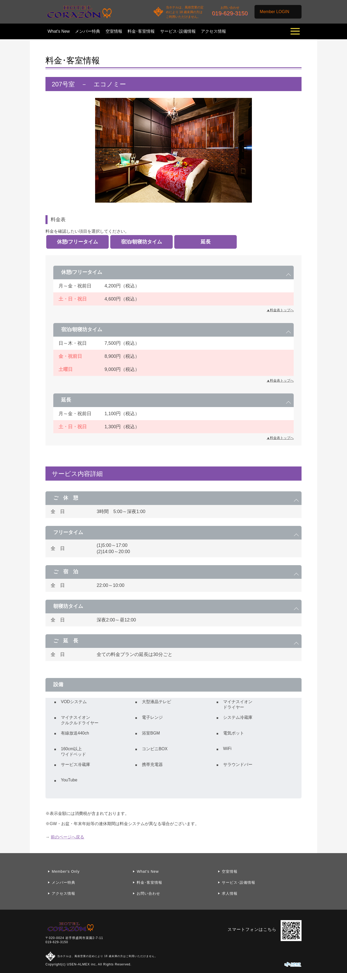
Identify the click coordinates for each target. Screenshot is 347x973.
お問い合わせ (148, 893)
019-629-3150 (56, 942)
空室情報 (114, 31)
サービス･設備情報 (178, 31)
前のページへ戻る (67, 837)
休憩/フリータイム (77, 241)
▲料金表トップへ (280, 310)
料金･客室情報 (141, 31)
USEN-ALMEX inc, (82, 964)
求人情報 (230, 893)
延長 (206, 241)
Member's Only (66, 871)
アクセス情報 (213, 31)
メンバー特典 (87, 31)
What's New (59, 31)
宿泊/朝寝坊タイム (141, 241)
